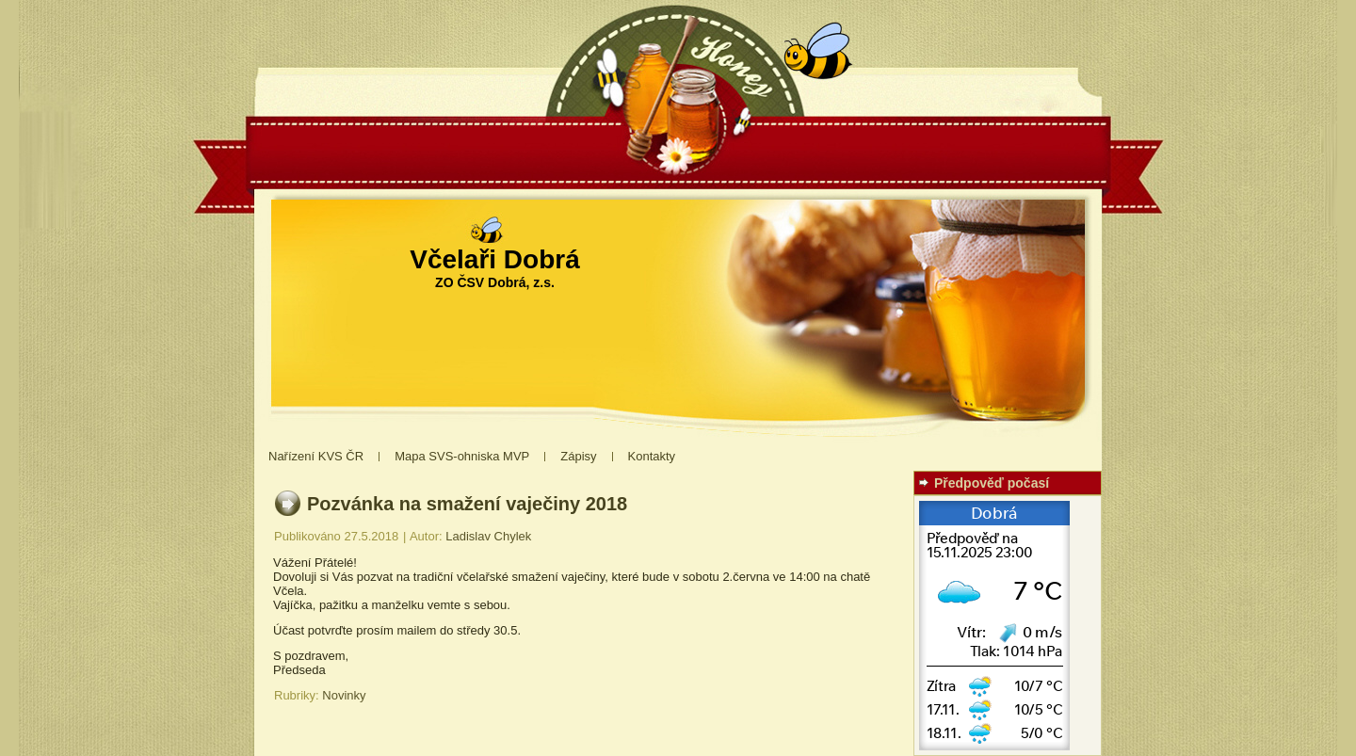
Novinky (343, 695)
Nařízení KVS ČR (315, 456)
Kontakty (652, 456)
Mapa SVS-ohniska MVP (462, 456)
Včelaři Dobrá (495, 259)
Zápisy (578, 456)
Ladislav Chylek (488, 536)
